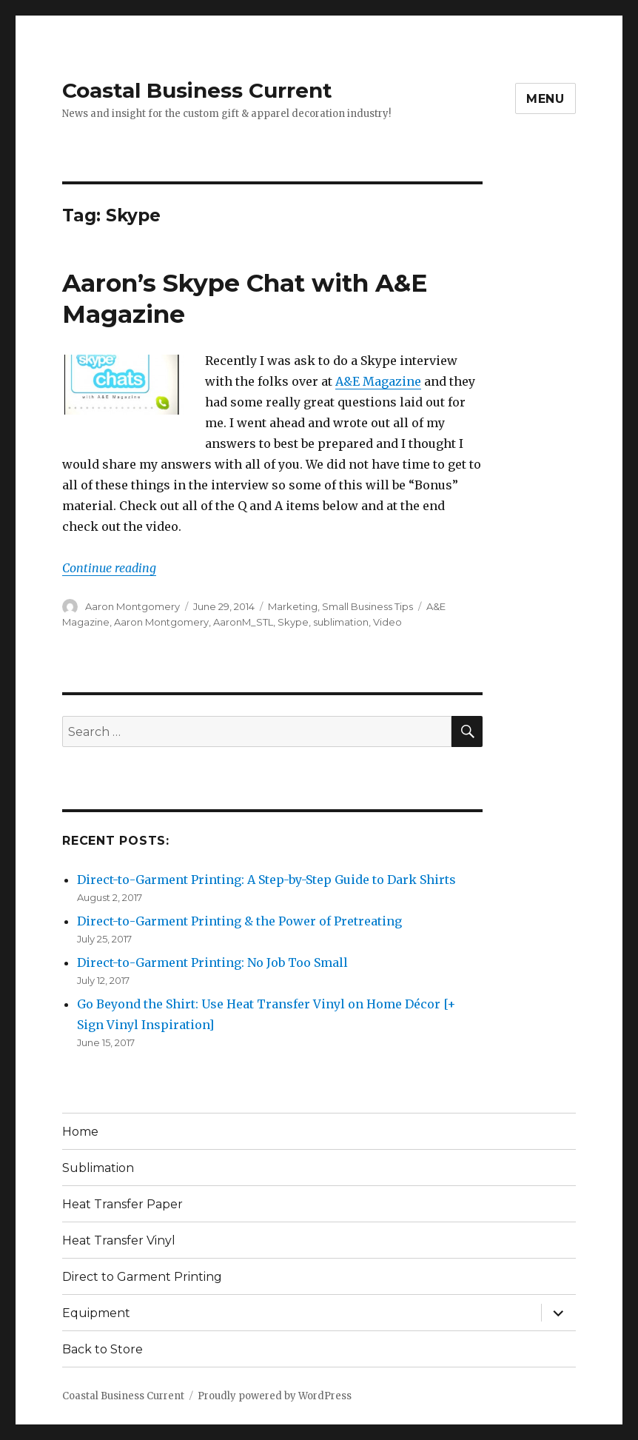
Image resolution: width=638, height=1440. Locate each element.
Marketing (293, 606)
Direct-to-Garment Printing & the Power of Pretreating (239, 921)
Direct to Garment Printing (142, 1277)
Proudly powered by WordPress (275, 1396)
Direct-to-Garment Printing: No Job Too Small (212, 962)
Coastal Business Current (197, 90)
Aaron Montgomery (132, 606)
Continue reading (109, 567)
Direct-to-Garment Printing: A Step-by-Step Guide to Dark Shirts (266, 879)
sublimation (341, 622)
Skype (293, 622)
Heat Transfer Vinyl (118, 1240)
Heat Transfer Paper (122, 1204)
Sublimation (98, 1168)
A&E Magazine (378, 381)
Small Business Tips (367, 606)
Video (387, 622)
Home (80, 1132)
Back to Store (102, 1349)
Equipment (96, 1313)
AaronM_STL (243, 622)
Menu (545, 99)
